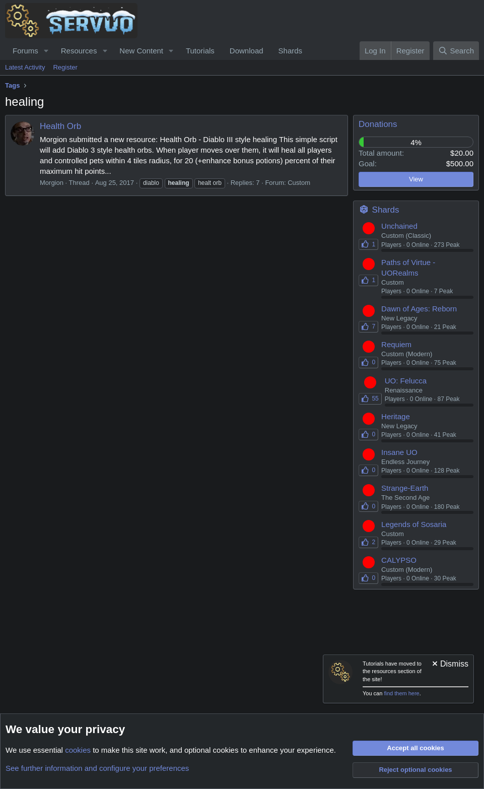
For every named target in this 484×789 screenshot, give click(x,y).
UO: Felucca (406, 380)
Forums (25, 50)
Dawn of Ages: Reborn (419, 308)
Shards (291, 50)
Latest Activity (25, 67)
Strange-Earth (404, 488)
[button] (46, 50)
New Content (141, 50)
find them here (401, 693)
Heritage (395, 416)
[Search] (456, 50)
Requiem (396, 344)
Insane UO (399, 452)
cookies (78, 750)
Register (65, 67)
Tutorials (200, 50)
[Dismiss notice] (449, 665)
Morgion (51, 182)
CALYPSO (399, 560)
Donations (378, 124)
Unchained (399, 226)
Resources (79, 50)
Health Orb (60, 126)
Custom (299, 182)
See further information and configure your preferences (97, 768)
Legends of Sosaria (413, 524)
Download (246, 50)
